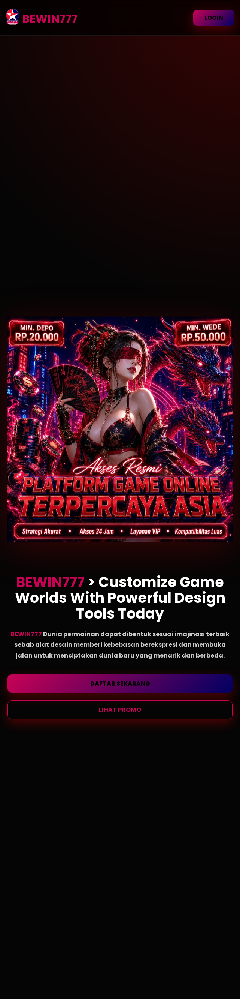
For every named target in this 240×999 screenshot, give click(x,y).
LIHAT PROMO (120, 709)
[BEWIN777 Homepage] (10, 19)
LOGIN (213, 18)
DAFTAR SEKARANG (120, 683)
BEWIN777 (26, 634)
